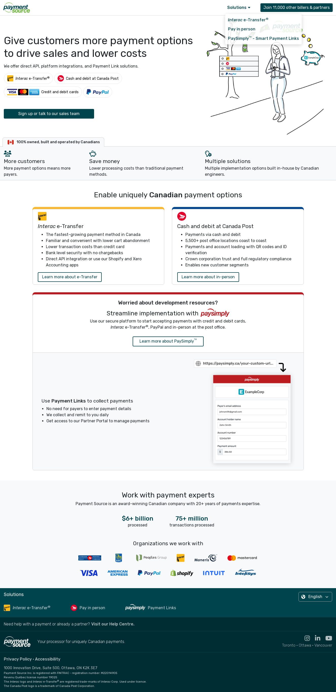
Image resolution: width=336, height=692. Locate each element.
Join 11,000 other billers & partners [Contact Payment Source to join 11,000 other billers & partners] (296, 7)
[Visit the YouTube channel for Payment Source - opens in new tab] (326, 638)
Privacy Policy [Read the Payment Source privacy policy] (18, 659)
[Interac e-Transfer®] (28, 78)
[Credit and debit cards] (43, 91)
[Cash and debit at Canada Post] (88, 78)
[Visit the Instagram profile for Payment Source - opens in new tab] (304, 638)
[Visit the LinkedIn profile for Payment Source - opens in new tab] (315, 638)
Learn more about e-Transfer (69, 277)
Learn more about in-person (208, 277)
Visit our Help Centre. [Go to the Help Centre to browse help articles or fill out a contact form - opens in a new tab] (112, 624)
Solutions (239, 7)
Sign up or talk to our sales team (49, 113)
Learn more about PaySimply (168, 341)
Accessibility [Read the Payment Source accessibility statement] (47, 659)
